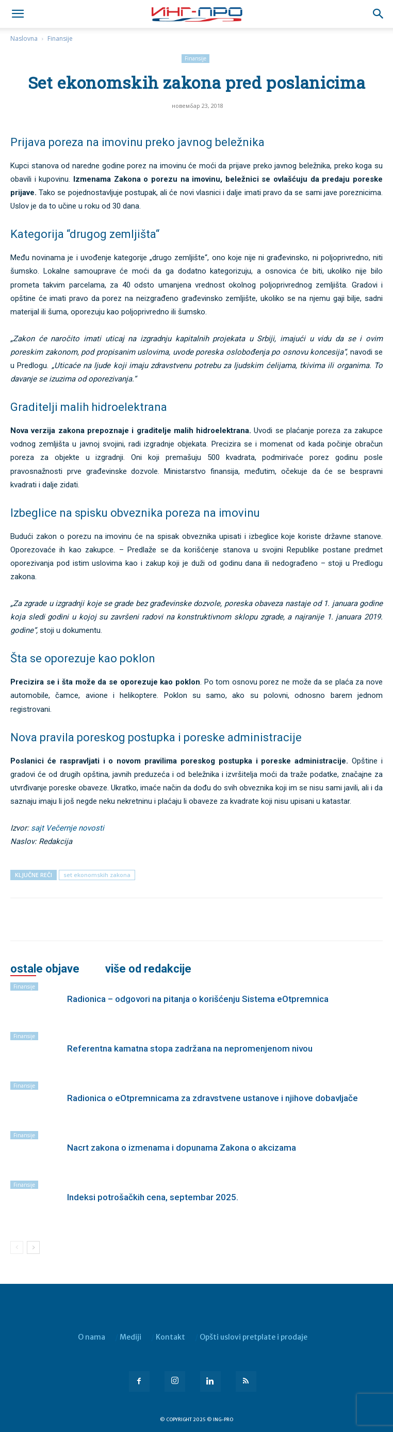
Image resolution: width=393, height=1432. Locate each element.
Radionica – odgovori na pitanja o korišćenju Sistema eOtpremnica (198, 999)
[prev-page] (16, 1247)
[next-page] (33, 1247)
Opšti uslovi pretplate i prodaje (253, 1337)
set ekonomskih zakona (96, 875)
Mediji (130, 1337)
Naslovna (24, 38)
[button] (378, 14)
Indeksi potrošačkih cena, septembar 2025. (152, 1197)
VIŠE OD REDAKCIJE (148, 969)
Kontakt (170, 1337)
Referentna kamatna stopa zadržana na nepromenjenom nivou (190, 1048)
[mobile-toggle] (17, 14)
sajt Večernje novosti (67, 828)
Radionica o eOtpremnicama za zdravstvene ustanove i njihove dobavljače (212, 1098)
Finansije (60, 38)
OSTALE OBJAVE (44, 969)
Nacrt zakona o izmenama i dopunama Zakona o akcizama (181, 1147)
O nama (91, 1337)
